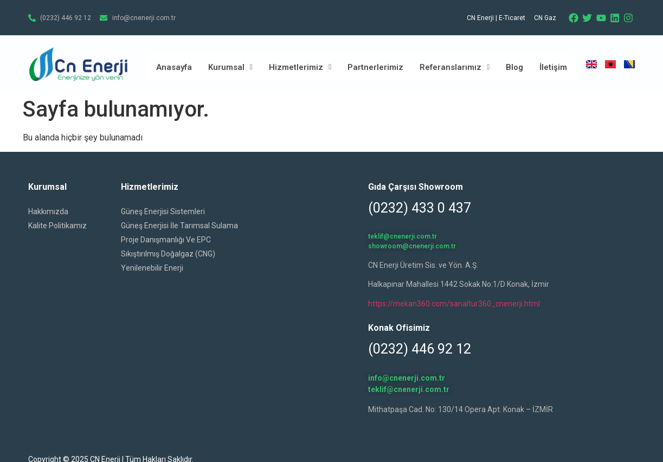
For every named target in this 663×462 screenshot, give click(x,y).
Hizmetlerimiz (300, 67)
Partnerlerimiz (375, 67)
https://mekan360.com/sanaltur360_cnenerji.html (454, 303)
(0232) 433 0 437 (419, 208)
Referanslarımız (455, 67)
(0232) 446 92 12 (419, 349)
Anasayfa (174, 67)
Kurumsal (230, 67)
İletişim (553, 67)
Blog (514, 67)
